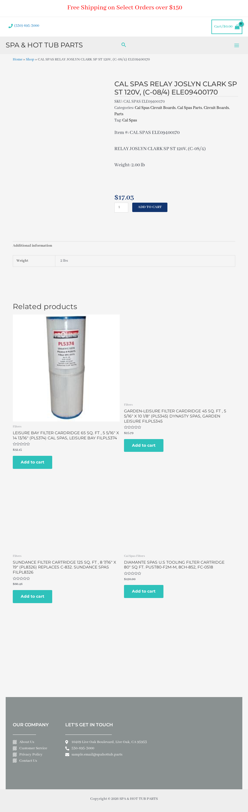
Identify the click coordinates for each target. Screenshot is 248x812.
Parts (118, 114)
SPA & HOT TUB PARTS (44, 45)
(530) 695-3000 (26, 26)
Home (17, 59)
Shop (30, 59)
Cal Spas (129, 120)
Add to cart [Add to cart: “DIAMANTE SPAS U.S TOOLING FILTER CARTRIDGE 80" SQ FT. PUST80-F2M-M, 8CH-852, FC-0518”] (143, 591)
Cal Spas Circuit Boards (155, 107)
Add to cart (150, 207)
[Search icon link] (124, 45)
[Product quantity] (121, 208)
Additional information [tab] (32, 246)
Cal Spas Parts (189, 107)
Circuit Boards (216, 107)
